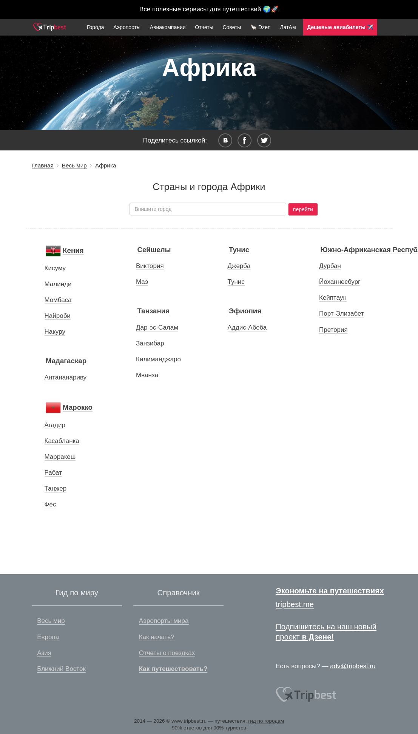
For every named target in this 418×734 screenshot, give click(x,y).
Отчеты (204, 27)
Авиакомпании (168, 27)
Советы (231, 27)
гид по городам (266, 721)
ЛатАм (288, 27)
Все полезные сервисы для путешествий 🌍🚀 (209, 9)
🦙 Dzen (260, 27)
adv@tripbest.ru (352, 666)
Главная (43, 165)
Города (95, 27)
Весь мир (74, 165)
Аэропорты (126, 27)
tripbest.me (295, 604)
